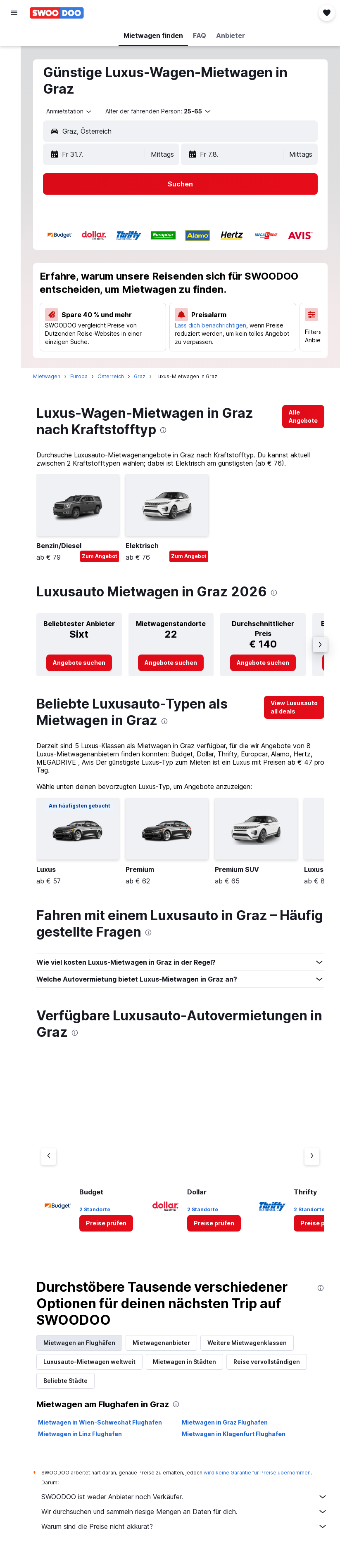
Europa (86, 383)
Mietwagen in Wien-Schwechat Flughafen (108, 1428)
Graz (147, 383)
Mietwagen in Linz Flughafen (88, 1440)
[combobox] (77, 111)
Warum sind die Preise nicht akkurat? (188, 1533)
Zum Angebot (107, 563)
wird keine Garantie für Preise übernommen (265, 1479)
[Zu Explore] (14, 107)
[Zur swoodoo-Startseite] (57, 13)
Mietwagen (54, 383)
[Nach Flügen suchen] (14, 38)
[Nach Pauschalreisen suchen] (14, 90)
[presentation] (171, 436)
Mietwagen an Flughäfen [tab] (87, 1349)
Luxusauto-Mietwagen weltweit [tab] (97, 1368)
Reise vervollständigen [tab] (274, 1368)
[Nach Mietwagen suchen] (14, 72)
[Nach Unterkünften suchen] (14, 55)
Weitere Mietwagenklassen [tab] (255, 1349)
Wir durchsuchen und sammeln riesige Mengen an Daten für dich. (188, 1518)
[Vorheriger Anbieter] (56, 1163)
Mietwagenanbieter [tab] (169, 1349)
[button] (14, 13)
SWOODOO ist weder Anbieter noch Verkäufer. (188, 1503)
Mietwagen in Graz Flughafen (229, 1428)
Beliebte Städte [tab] (73, 1387)
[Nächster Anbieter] (311, 1163)
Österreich (118, 383)
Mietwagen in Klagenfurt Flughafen (238, 1440)
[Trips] (14, 130)
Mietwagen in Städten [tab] (192, 1368)
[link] (303, 423)
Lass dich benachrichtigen (215, 325)
